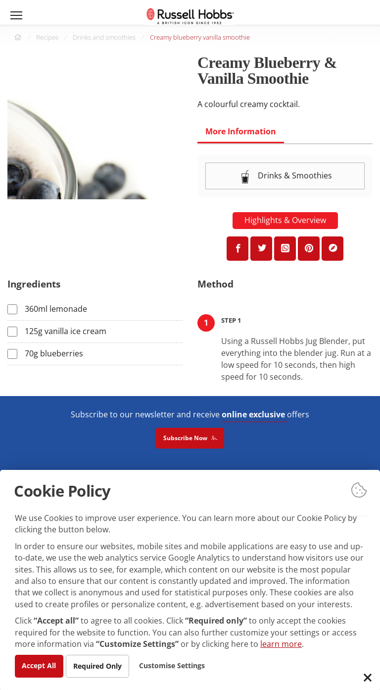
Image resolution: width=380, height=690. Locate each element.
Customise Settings (173, 665)
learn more (281, 643)
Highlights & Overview (285, 220)
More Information (240, 131)
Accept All (39, 665)
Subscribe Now (190, 438)
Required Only (98, 666)
